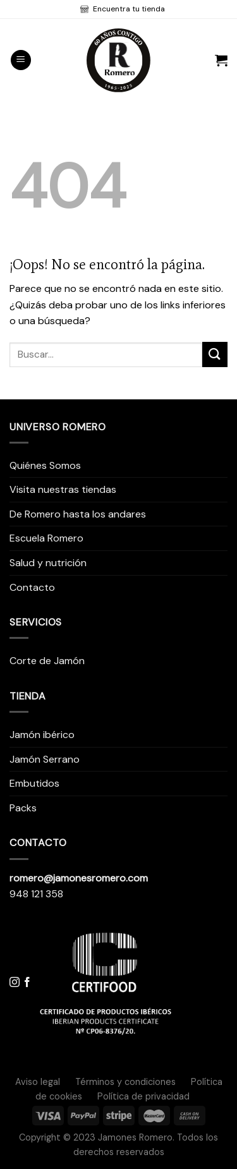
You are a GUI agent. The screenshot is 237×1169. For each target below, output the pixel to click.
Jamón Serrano (44, 759)
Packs (23, 808)
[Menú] (21, 60)
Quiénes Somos (45, 465)
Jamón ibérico (42, 734)
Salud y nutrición (48, 562)
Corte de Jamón (47, 660)
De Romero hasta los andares (77, 514)
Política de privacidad (143, 1096)
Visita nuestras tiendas (62, 489)
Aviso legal (37, 1081)
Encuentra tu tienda (128, 9)
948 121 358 (36, 893)
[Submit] (215, 354)
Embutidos (34, 783)
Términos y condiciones (125, 1081)
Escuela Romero (46, 538)
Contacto (32, 587)
